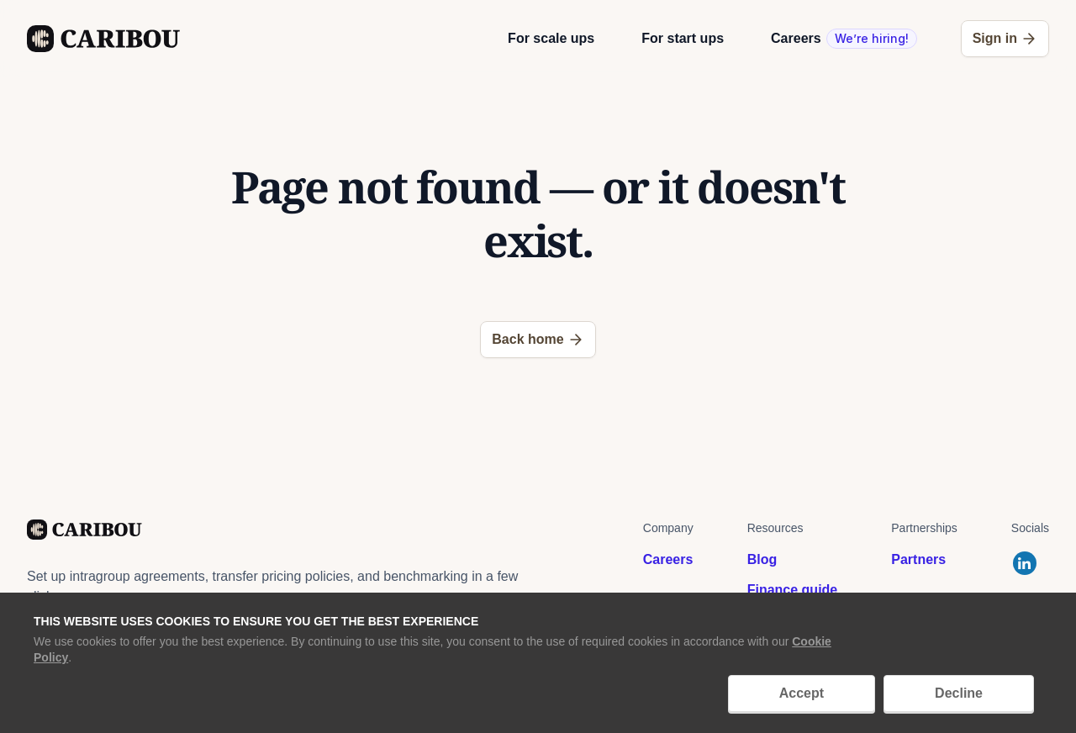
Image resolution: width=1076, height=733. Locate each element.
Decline (959, 693)
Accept (801, 693)
